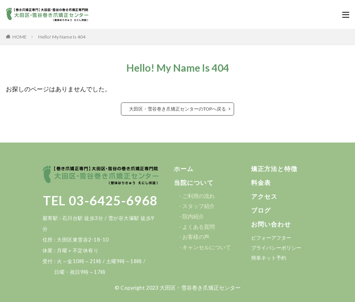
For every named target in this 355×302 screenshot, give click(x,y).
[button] (185, 169)
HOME (19, 37)
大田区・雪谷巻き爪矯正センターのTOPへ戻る (177, 109)
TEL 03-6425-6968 (100, 200)
